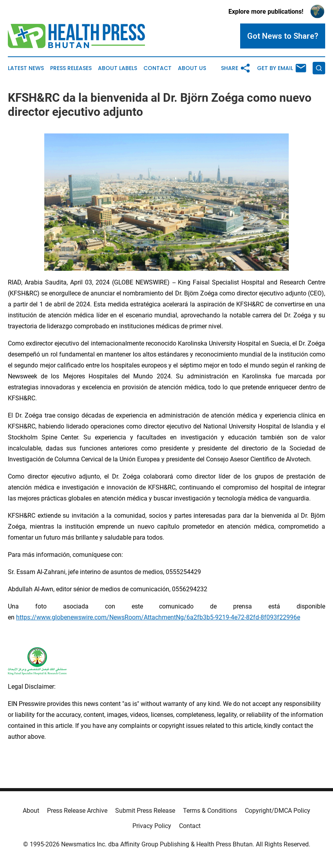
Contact (157, 68)
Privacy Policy (151, 826)
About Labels (117, 68)
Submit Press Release (145, 810)
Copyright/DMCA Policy (277, 810)
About (31, 810)
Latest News (26, 68)
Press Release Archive (77, 810)
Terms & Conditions (210, 810)
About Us (192, 68)
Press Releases (71, 68)
